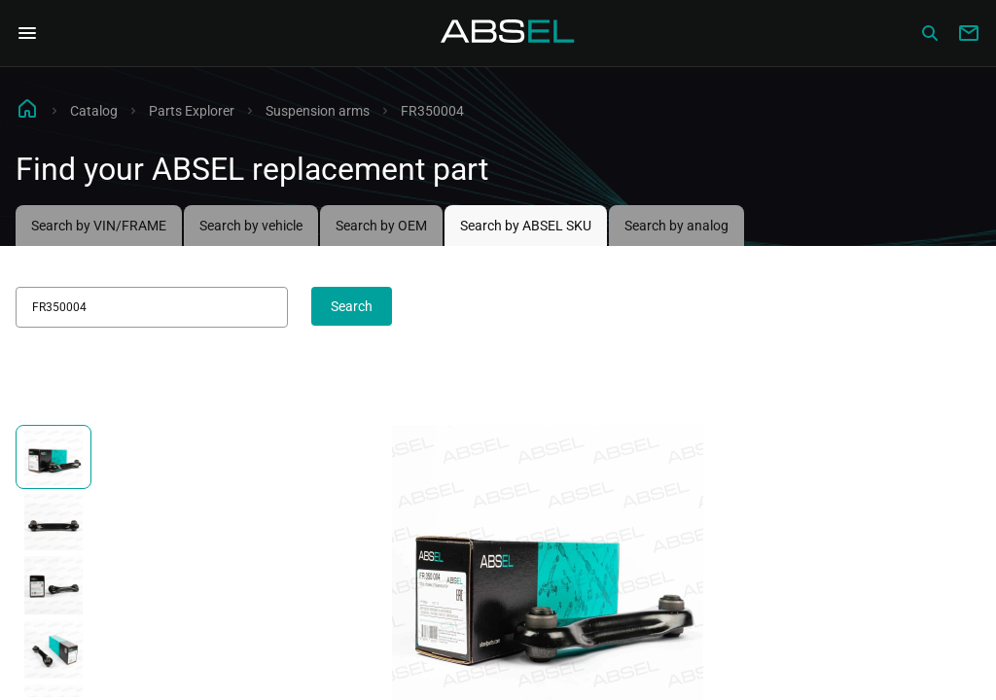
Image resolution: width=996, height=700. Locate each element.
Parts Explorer (191, 111)
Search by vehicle (250, 225)
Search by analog (676, 225)
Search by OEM (381, 225)
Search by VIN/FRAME (98, 225)
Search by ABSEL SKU (525, 225)
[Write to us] (968, 33)
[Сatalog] (930, 33)
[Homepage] (508, 33)
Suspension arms (318, 111)
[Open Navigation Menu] (27, 33)
